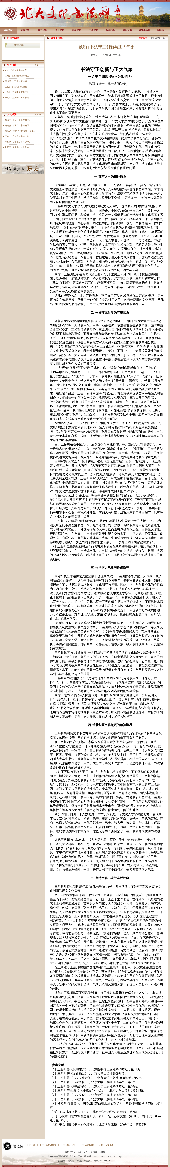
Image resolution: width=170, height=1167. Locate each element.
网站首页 (8, 30)
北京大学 (31, 1145)
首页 (153, 38)
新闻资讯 (25, 30)
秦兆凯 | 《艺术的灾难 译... (17, 81)
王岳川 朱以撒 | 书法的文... (17, 76)
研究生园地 (144, 30)
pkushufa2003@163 (116, 1156)
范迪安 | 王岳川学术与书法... (17, 120)
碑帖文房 (127, 30)
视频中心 (161, 30)
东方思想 (42, 30)
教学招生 (110, 30)
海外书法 (59, 30)
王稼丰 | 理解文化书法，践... (17, 136)
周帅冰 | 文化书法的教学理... (17, 142)
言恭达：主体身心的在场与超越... (20, 131)
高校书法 (76, 30)
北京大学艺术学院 (48, 1145)
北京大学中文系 (68, 1145)
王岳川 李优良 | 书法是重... (17, 87)
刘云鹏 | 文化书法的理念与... (17, 147)
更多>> (37, 65)
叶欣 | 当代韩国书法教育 (16, 70)
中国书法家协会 (106, 1145)
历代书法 (93, 30)
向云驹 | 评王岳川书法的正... (17, 125)
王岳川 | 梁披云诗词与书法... (17, 97)
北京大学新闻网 (87, 1145)
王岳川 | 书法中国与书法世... (17, 92)
